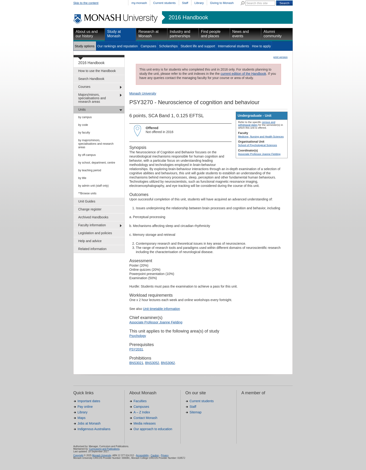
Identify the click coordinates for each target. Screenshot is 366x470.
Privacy (165, 455)
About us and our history (87, 34)
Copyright (78, 455)
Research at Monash (148, 34)
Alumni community (273, 34)
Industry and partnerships (180, 34)
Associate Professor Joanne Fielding (259, 154)
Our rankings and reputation (117, 46)
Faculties (140, 401)
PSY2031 (136, 349)
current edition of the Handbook (243, 73)
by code (83, 125)
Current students (164, 3)
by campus (85, 117)
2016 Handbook (188, 17)
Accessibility (142, 455)
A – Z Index (142, 412)
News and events (240, 34)
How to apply (261, 46)
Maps (81, 418)
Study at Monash (114, 34)
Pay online (85, 406)
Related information (92, 249)
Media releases (145, 423)
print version (280, 57)
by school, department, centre (96, 162)
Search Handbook (91, 79)
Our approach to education (153, 429)
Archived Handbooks (93, 217)
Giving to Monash (222, 3)
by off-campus (87, 155)
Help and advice (90, 241)
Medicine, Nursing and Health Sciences (261, 136)
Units (82, 109)
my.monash (139, 3)
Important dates (88, 401)
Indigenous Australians (93, 429)
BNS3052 (152, 363)
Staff (185, 3)
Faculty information (92, 225)
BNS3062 (168, 363)
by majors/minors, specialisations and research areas (95, 144)
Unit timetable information (161, 309)
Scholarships (168, 46)
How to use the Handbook (97, 71)
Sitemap (195, 412)
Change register (90, 209)
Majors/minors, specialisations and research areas (92, 98)
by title (82, 178)
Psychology (137, 336)
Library (199, 3)
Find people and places (211, 34)
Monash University (142, 93)
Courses (84, 87)
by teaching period (89, 170)
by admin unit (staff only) (93, 185)
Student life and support (197, 46)
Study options (85, 46)
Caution (155, 455)
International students (233, 46)
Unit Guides (86, 201)
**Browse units (87, 193)
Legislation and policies (95, 233)
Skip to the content (86, 3)
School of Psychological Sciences (257, 145)
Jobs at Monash (89, 423)
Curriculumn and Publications (104, 449)
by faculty (84, 132)
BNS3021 (136, 363)
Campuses (148, 46)
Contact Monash (145, 418)
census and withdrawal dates (256, 123)
